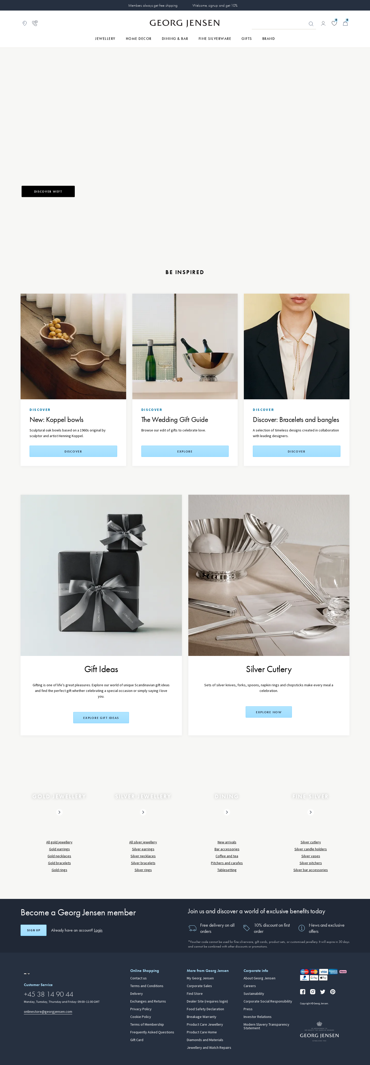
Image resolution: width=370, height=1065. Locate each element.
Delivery (136, 994)
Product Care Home (202, 1032)
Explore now (269, 712)
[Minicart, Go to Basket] (345, 23)
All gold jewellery (59, 842)
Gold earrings (59, 849)
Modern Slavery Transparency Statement (266, 1026)
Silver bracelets (143, 863)
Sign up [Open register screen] (33, 930)
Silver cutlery (311, 842)
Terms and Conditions (146, 986)
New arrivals (227, 842)
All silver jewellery (143, 842)
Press (248, 1009)
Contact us (138, 978)
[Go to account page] (323, 23)
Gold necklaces (59, 856)
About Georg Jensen (259, 978)
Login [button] (98, 930)
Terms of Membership (147, 1024)
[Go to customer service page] (35, 23)
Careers (250, 986)
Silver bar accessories (310, 870)
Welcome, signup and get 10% (214, 5)
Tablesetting (227, 870)
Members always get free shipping (153, 5)
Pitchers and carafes (227, 863)
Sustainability (254, 994)
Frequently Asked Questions (152, 1032)
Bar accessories (227, 849)
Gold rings (59, 870)
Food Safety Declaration (205, 1009)
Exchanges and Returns (148, 1001)
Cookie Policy (140, 1017)
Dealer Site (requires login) (207, 1001)
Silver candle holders (310, 849)
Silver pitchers (311, 863)
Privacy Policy (141, 1009)
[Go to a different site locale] (27, 973)
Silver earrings (143, 849)
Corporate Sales (199, 986)
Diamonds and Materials (205, 1040)
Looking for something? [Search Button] (311, 24)
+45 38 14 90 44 (48, 994)
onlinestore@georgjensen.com (48, 1011)
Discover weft (48, 191)
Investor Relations (258, 1017)
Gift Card (136, 1040)
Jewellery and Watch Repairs (209, 1048)
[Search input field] (284, 23)
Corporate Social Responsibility (268, 1001)
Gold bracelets (59, 863)
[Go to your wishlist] (334, 23)
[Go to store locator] (25, 23)
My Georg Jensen (200, 978)
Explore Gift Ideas (101, 718)
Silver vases (310, 856)
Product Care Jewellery (205, 1024)
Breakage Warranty (201, 1017)
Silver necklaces (143, 856)
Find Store (195, 994)
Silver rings (143, 870)
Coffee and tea (227, 856)
